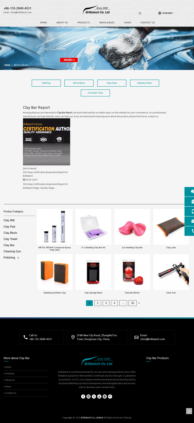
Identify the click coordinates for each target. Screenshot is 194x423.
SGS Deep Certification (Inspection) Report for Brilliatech (45, 174)
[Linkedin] (88, 396)
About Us (9, 380)
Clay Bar (9, 245)
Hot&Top (46, 83)
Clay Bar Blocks (132, 293)
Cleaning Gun (12, 251)
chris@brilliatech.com (21, 12)
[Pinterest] (110, 396)
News (7, 386)
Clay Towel (10, 239)
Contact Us (10, 393)
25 (132, 303)
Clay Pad (9, 226)
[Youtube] (99, 396)
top (189, 411)
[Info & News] (29, 168)
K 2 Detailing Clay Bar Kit (93, 247)
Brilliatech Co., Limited (92, 417)
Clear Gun (171, 293)
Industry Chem (144, 83)
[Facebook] (83, 396)
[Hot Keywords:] (140, 13)
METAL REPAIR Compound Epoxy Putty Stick (54, 248)
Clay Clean (112, 83)
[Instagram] (105, 396)
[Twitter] (94, 396)
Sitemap (127, 417)
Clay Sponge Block (93, 293)
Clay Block (10, 232)
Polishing (9, 257)
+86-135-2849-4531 (40, 339)
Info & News (79, 83)
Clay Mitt (9, 220)
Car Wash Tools (95, 93)
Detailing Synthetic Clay (55, 293)
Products (9, 373)
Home (7, 367)
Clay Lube (171, 247)
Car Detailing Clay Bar (132, 247)
